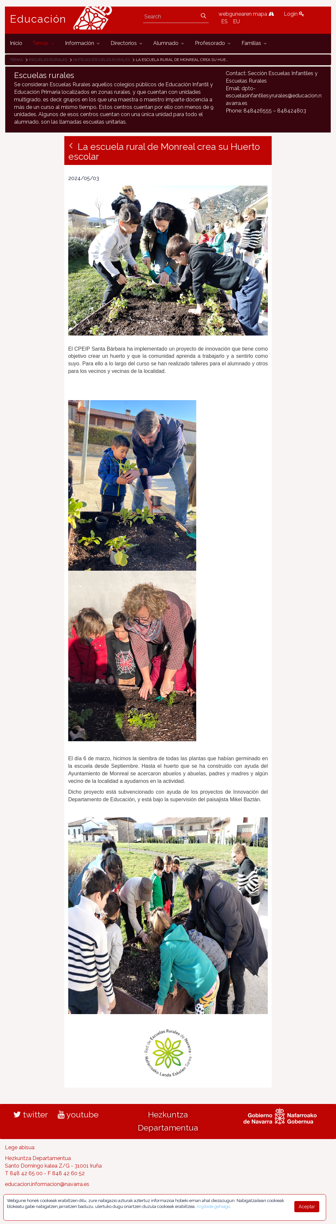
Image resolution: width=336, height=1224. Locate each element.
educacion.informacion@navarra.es (47, 1184)
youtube (78, 1114)
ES (224, 21)
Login (294, 14)
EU (236, 21)
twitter (30, 1114)
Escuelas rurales (48, 59)
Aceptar (307, 1206)
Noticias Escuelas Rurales (101, 59)
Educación (38, 19)
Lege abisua (19, 1147)
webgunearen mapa (246, 14)
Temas (16, 59)
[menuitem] (16, 43)
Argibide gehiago (213, 1206)
